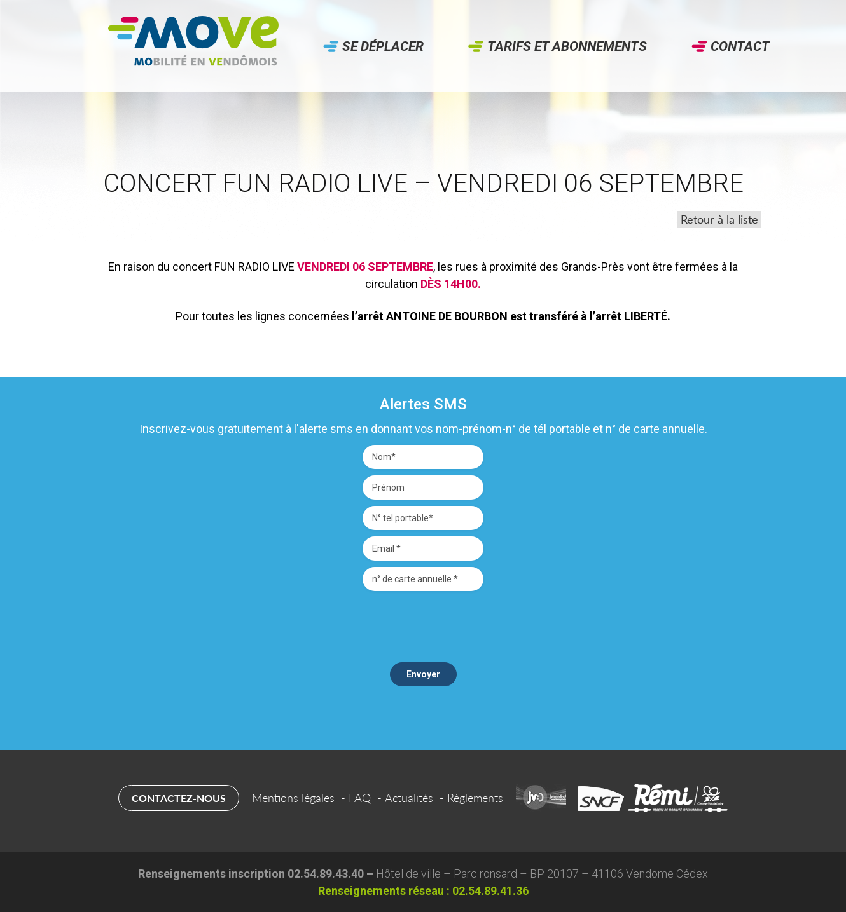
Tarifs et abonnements (567, 46)
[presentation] (423, 622)
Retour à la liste (719, 219)
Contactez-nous (179, 798)
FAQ (360, 798)
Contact (740, 46)
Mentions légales (293, 798)
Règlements (475, 798)
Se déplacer (383, 46)
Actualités (409, 798)
